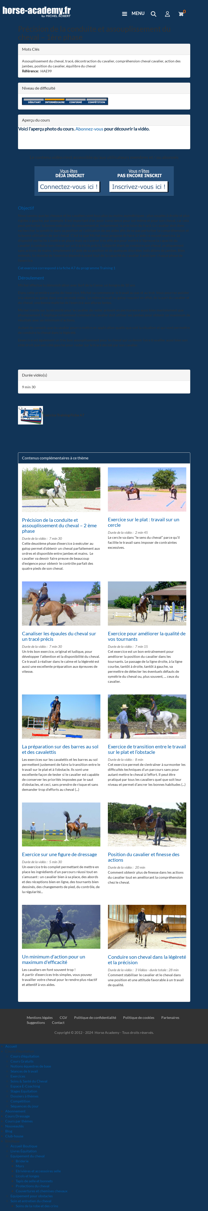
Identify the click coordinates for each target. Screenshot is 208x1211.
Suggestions (36, 1022)
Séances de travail (24, 1071)
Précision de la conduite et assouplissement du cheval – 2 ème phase (59, 525)
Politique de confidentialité (95, 1017)
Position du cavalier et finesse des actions (144, 857)
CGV (63, 1017)
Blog (8, 1131)
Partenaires (170, 1017)
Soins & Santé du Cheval (28, 1081)
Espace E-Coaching (25, 1086)
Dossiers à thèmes (24, 1096)
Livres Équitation (23, 1151)
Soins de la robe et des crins (37, 1206)
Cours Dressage (17, 1116)
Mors (20, 1166)
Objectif (26, 208)
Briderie (22, 1161)
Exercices (17, 1076)
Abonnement (15, 1111)
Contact (58, 1022)
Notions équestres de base (30, 1066)
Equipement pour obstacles (31, 1196)
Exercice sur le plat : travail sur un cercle (143, 522)
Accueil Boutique (23, 1146)
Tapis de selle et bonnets (34, 1181)
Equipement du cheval (27, 1156)
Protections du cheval (32, 1186)
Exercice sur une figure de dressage (59, 854)
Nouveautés (14, 1126)
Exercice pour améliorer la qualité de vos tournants (147, 636)
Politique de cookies (138, 1017)
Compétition (20, 1101)
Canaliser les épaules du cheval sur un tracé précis (59, 636)
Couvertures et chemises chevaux (41, 1191)
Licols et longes (27, 1176)
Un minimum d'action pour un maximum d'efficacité (53, 959)
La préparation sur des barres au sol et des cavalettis (60, 749)
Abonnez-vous (89, 129)
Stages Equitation (23, 1091)
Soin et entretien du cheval (30, 1201)
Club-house (14, 1136)
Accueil (11, 1046)
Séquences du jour (24, 1106)
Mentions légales (40, 1017)
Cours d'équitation (24, 1056)
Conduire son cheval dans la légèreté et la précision (147, 959)
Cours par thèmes (19, 1121)
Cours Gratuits (21, 1061)
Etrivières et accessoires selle (38, 1171)
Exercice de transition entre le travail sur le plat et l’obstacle (147, 749)
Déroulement (31, 277)
